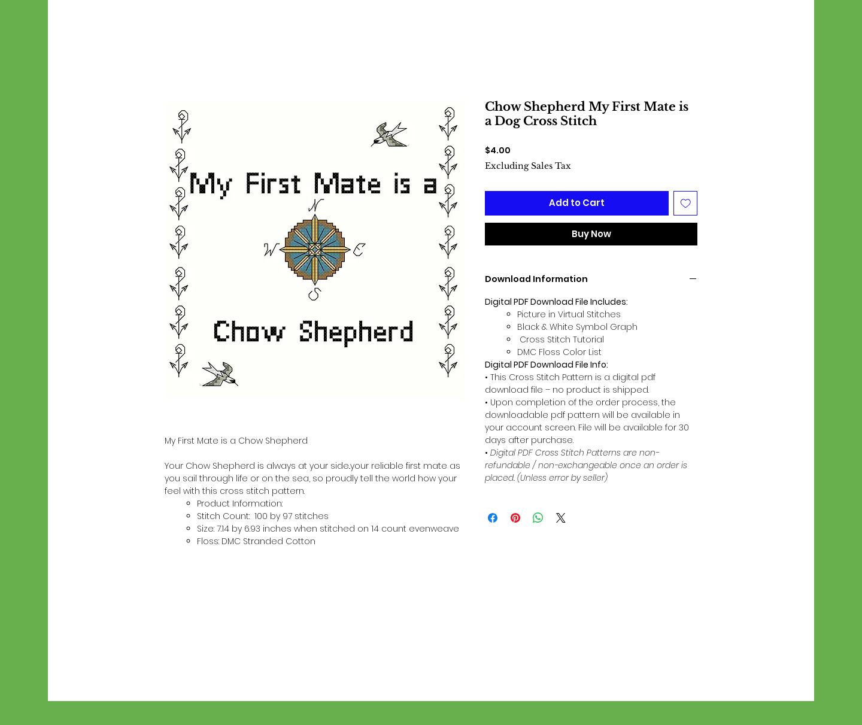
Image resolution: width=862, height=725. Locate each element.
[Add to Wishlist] (685, 203)
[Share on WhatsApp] (538, 518)
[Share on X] (561, 518)
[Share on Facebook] (492, 518)
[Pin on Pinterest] (515, 518)
